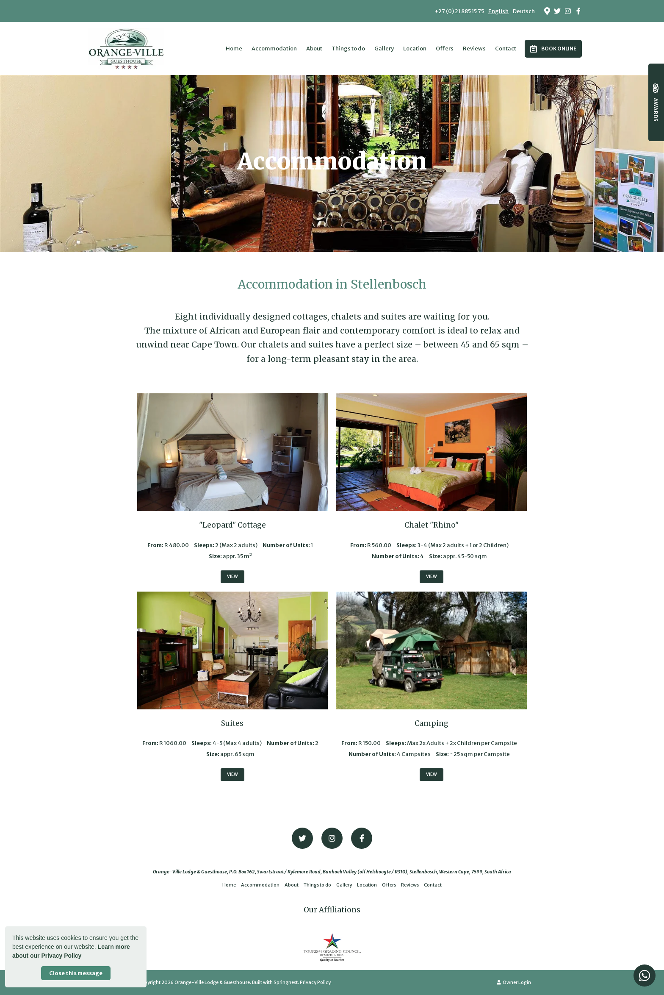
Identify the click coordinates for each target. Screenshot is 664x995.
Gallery (384, 48)
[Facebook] (578, 11)
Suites (232, 723)
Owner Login (514, 982)
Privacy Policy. (316, 982)
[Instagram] (567, 11)
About (314, 48)
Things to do (348, 48)
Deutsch (524, 11)
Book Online (553, 49)
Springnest (286, 982)
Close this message (75, 973)
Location (414, 48)
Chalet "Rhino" (431, 525)
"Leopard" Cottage (232, 525)
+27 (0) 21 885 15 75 (459, 11)
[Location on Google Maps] (546, 10)
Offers (445, 48)
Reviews (474, 48)
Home (234, 48)
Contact (505, 48)
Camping (431, 723)
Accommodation (274, 48)
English (498, 11)
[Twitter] (557, 11)
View (232, 576)
